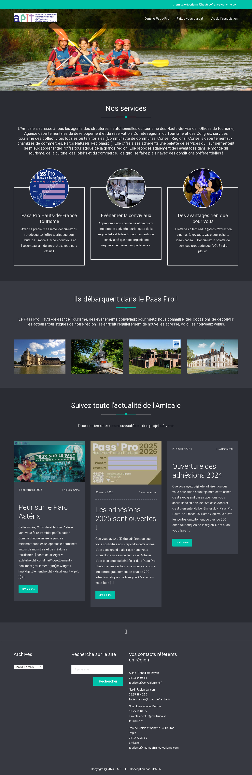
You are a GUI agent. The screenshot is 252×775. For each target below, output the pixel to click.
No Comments (71, 490)
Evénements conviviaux (126, 215)
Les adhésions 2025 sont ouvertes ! (125, 519)
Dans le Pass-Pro (157, 18)
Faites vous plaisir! (190, 18)
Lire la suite (28, 589)
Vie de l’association (224, 18)
